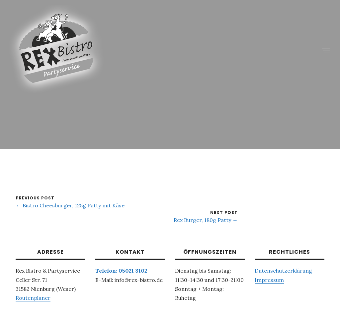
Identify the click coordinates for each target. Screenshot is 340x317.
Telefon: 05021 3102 (121, 270)
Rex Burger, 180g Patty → (206, 220)
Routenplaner (33, 297)
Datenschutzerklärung (283, 270)
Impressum (269, 280)
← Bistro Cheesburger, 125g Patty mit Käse (70, 205)
